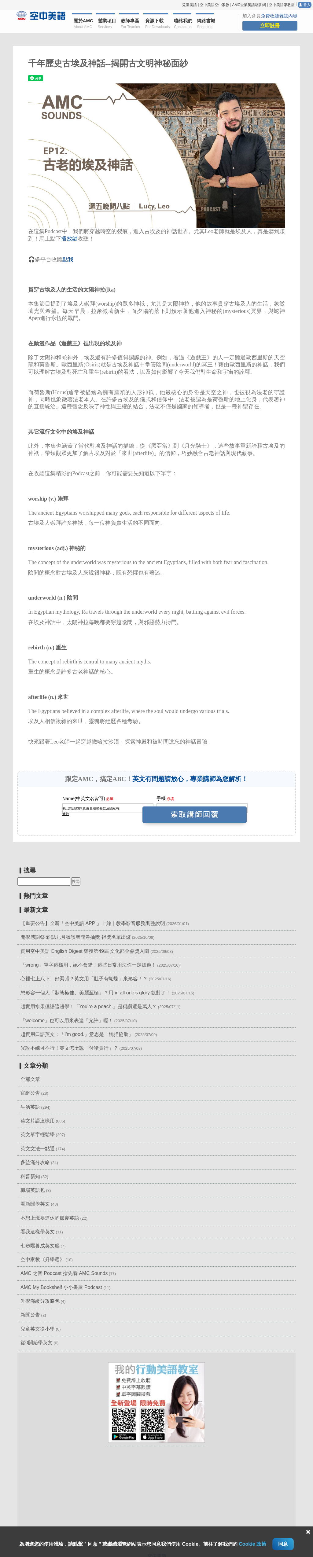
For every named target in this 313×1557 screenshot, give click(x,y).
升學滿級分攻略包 (40, 1301)
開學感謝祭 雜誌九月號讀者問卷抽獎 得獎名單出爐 (75, 937)
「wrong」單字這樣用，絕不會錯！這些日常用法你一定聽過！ (88, 965)
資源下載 (156, 24)
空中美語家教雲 (282, 5)
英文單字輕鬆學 (37, 1134)
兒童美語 (189, 5)
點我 (67, 259)
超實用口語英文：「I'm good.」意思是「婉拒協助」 (76, 1034)
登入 (305, 5)
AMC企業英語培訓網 (249, 5)
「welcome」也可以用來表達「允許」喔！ (66, 1020)
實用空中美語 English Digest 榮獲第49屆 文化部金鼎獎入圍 (84, 951)
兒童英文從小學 (37, 1328)
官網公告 (30, 1093)
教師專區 (130, 24)
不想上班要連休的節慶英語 (49, 1218)
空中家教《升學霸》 (42, 1259)
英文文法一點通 (37, 1148)
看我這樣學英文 (37, 1231)
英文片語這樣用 (37, 1120)
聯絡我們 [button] (182, 24)
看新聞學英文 (35, 1203)
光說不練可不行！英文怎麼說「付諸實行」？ (69, 1048)
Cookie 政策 (252, 1544)
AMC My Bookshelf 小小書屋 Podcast (61, 1287)
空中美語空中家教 (214, 5)
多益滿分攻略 (35, 1162)
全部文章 (30, 1079)
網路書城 (205, 24)
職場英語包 (32, 1190)
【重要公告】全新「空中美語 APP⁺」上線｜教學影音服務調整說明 (92, 923)
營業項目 (106, 24)
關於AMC (83, 24)
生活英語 (30, 1107)
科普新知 (30, 1176)
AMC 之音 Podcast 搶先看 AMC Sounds (64, 1273)
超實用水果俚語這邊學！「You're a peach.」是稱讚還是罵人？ (88, 1006)
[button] (156, 1402)
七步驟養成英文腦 (40, 1245)
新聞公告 (30, 1314)
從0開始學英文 (36, 1342)
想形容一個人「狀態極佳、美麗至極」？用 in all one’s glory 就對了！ (95, 992)
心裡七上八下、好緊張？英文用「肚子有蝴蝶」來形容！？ (84, 978)
